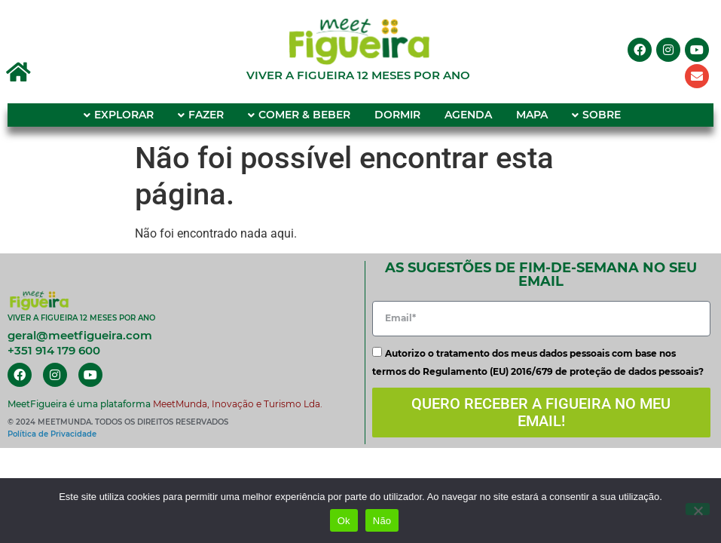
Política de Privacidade (52, 434)
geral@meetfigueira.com (80, 335)
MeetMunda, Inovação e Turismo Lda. (237, 404)
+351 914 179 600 (54, 350)
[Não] (698, 509)
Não (382, 520)
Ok (344, 520)
